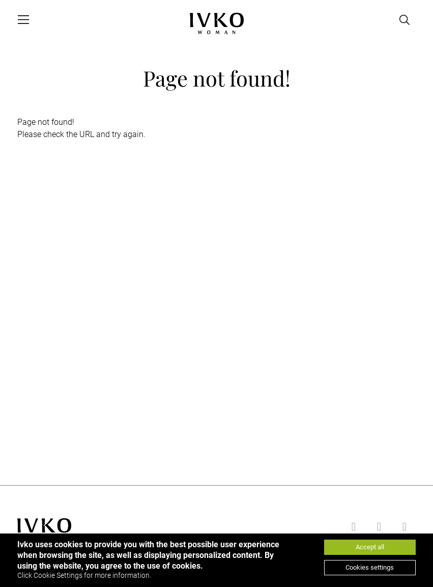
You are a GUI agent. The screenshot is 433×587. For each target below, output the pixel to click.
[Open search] (404, 20)
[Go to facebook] (352, 527)
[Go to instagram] (403, 527)
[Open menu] (23, 20)
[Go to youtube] (377, 527)
